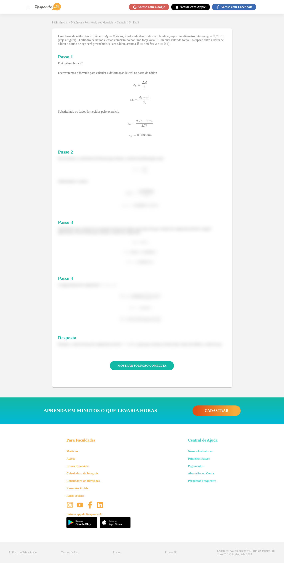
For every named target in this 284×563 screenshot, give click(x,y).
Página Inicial (59, 22)
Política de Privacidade (23, 552)
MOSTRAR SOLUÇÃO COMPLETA (142, 365)
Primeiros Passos (199, 458)
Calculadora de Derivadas (83, 480)
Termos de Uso (70, 552)
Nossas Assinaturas (200, 451)
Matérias (72, 451)
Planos (117, 552)
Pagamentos (196, 466)
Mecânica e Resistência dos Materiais (92, 22)
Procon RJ (171, 552)
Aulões (70, 458)
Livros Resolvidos (77, 466)
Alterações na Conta (201, 473)
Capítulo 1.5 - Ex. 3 (128, 22)
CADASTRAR (216, 410)
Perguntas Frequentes (202, 480)
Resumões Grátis (77, 488)
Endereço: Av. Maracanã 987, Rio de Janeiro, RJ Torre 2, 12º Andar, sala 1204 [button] (246, 552)
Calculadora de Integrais (82, 473)
